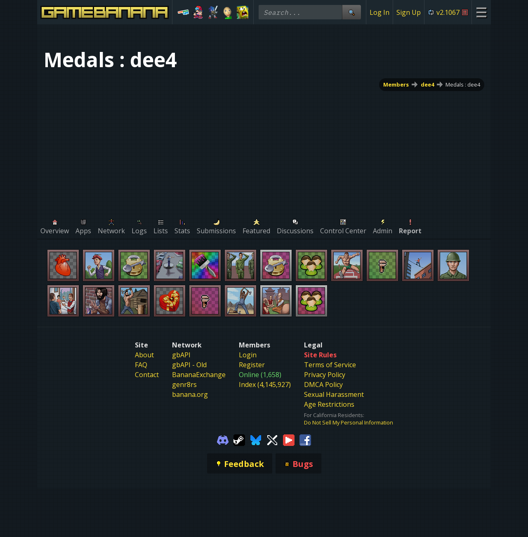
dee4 (427, 84)
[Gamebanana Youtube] (288, 439)
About (144, 354)
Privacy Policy (324, 374)
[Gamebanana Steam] (239, 439)
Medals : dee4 (463, 84)
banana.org (190, 394)
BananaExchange (199, 374)
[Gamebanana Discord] (222, 439)
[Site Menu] (481, 12)
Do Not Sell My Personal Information (348, 422)
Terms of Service (330, 364)
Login (248, 354)
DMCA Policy (323, 384)
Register (252, 364)
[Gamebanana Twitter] (272, 439)
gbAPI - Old (189, 364)
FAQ (141, 364)
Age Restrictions (329, 404)
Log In (379, 12)
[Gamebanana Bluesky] (255, 439)
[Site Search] (351, 12)
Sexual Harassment (334, 394)
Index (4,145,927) (265, 384)
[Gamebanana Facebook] (305, 439)
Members (396, 84)
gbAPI (181, 354)
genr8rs (184, 384)
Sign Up (408, 12)
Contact (147, 374)
